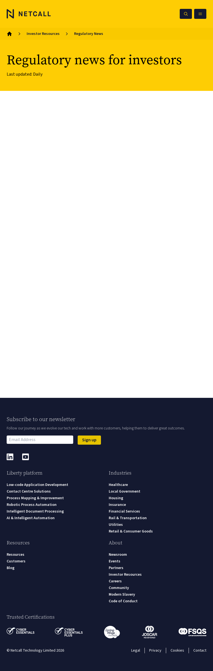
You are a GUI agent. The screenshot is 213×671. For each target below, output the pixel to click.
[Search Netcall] (186, 14)
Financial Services (124, 511)
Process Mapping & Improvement (35, 498)
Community (119, 588)
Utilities (116, 524)
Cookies (177, 650)
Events (114, 561)
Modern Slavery (122, 594)
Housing (116, 498)
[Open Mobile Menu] (200, 14)
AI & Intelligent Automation (31, 518)
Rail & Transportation (128, 518)
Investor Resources (43, 34)
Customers (16, 561)
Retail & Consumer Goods (131, 531)
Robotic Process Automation (32, 505)
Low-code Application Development (37, 485)
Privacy (155, 650)
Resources (15, 554)
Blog (10, 568)
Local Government (124, 491)
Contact (199, 650)
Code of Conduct (123, 601)
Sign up (89, 440)
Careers (115, 581)
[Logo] (29, 14)
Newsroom (118, 554)
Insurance (117, 505)
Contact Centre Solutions (29, 491)
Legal (135, 650)
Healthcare (118, 485)
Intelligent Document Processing (35, 511)
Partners (116, 568)
